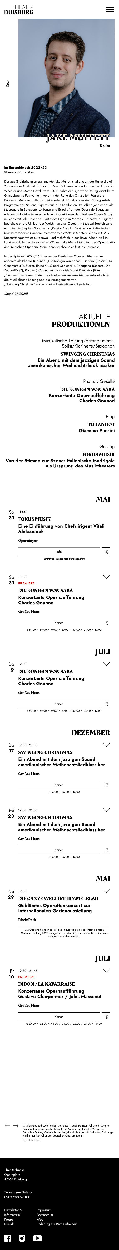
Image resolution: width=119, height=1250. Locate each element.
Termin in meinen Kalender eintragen (106, 551)
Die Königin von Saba (87, 389)
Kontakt (9, 1224)
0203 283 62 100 (17, 1197)
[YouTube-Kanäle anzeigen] (37, 1238)
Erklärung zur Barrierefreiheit (57, 1224)
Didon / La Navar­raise (46, 984)
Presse (8, 1219)
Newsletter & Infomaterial (13, 1212)
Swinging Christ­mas (88, 354)
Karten (59, 622)
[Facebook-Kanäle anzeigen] (7, 1238)
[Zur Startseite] (18, 9)
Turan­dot (101, 424)
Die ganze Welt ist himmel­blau (58, 898)
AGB (40, 1219)
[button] (110, 10)
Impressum (44, 1210)
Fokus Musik (98, 454)
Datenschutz (45, 1214)
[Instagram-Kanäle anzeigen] (22, 1238)
